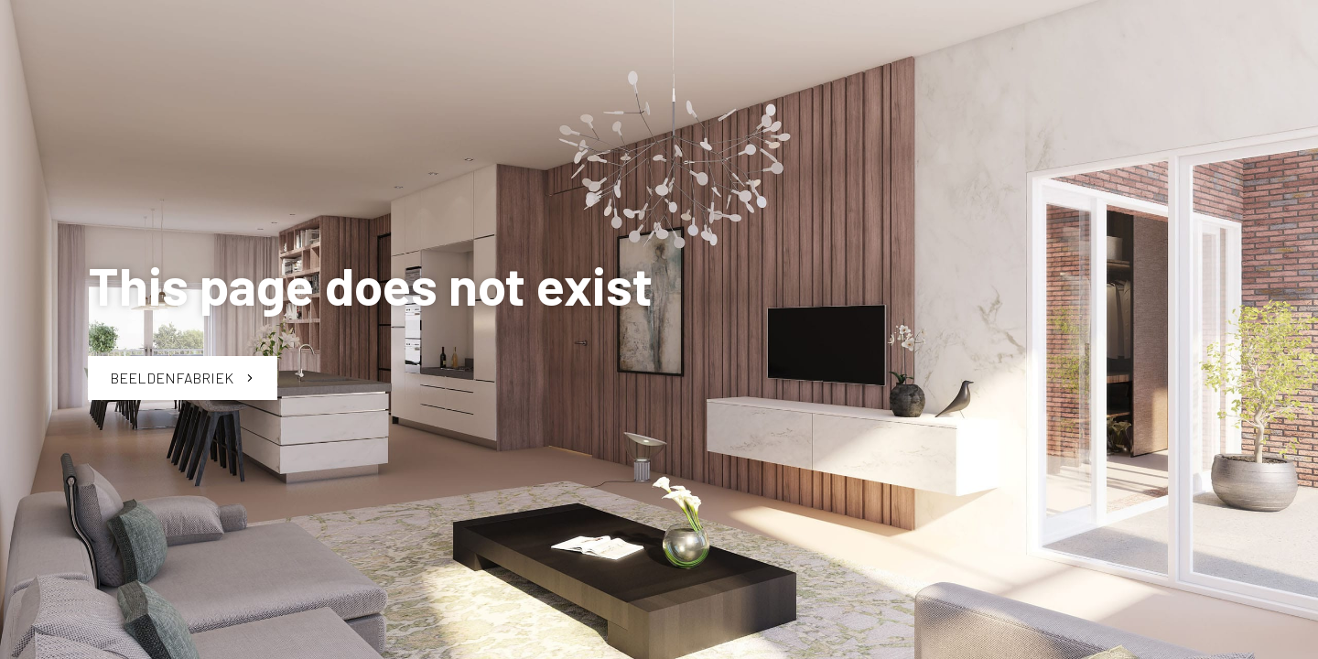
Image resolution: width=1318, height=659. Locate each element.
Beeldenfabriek (182, 377)
